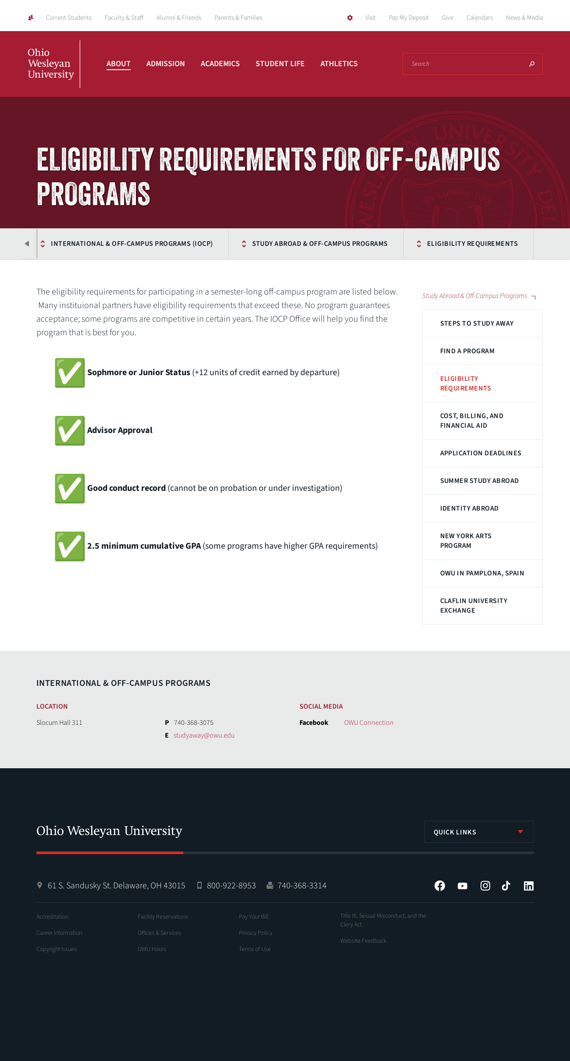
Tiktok (506, 885)
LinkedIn (529, 885)
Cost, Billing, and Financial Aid (472, 420)
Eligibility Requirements (471, 243)
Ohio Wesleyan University (54, 73)
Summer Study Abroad (479, 481)
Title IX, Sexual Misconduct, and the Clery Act (383, 920)
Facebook (440, 885)
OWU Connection (369, 722)
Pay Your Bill (253, 916)
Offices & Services (159, 933)
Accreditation (52, 916)
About (119, 63)
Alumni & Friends (179, 17)
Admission (165, 63)
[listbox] (479, 832)
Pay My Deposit (409, 17)
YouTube (462, 885)
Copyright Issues (56, 949)
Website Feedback (363, 941)
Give (447, 17)
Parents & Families (238, 17)
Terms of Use (255, 949)
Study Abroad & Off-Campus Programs (319, 243)
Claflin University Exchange (474, 605)
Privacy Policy (255, 933)
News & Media (524, 17)
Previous (27, 243)
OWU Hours (152, 949)
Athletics (339, 63)
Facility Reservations (163, 916)
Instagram (485, 885)
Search (532, 64)
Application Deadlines (481, 453)
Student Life (280, 63)
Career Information (59, 933)
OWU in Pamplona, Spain (482, 573)
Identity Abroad (469, 508)
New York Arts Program (466, 540)
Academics (220, 63)
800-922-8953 (231, 886)
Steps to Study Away (477, 323)
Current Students (69, 17)
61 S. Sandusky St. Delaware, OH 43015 (116, 886)
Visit (370, 17)
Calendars (480, 17)
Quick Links (455, 832)
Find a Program (467, 351)
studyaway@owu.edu (204, 735)
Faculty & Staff (124, 17)
